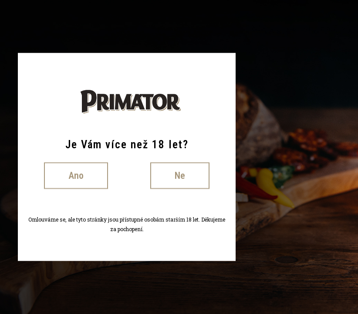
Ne (180, 175)
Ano (76, 175)
